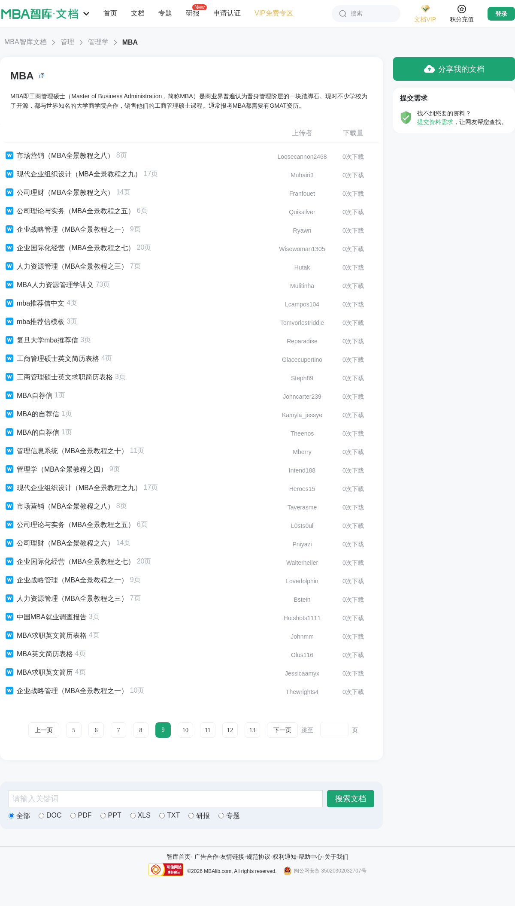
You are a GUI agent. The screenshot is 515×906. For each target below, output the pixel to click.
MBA (130, 42)
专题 (165, 13)
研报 (193, 13)
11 (207, 730)
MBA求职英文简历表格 (45, 635)
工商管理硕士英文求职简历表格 (58, 377)
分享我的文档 (454, 69)
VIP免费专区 (273, 13)
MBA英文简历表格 (38, 654)
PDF (81, 815)
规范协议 (258, 856)
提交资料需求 (435, 121)
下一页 (282, 730)
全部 (19, 815)
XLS (140, 815)
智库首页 (179, 856)
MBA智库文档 (25, 41)
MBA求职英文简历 (38, 672)
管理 (67, 41)
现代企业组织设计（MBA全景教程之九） (73, 174)
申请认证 (227, 13)
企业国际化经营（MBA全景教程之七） (69, 248)
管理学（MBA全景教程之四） (55, 469)
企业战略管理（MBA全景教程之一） (66, 229)
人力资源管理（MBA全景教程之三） (66, 266)
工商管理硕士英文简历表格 (51, 359)
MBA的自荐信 (31, 414)
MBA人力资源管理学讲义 (49, 285)
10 (185, 730)
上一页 (44, 730)
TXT (169, 815)
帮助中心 (310, 856)
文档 (138, 13)
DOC (50, 815)
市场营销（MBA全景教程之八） (59, 156)
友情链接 (232, 856)
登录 (501, 13)
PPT (110, 815)
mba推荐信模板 (34, 322)
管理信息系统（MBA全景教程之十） (66, 451)
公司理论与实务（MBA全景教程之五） (69, 211)
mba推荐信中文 (34, 303)
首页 (110, 13)
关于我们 (336, 856)
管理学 (98, 41)
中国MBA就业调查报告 (45, 617)
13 (252, 730)
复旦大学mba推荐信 (41, 340)
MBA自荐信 (28, 395)
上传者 (302, 132)
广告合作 (206, 856)
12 (230, 730)
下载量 (353, 132)
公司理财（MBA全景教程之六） (59, 192)
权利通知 (285, 856)
